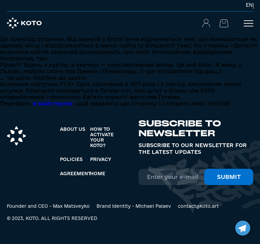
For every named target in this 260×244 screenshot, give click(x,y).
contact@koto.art (198, 206)
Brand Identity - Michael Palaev (133, 206)
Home (97, 173)
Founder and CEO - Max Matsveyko (48, 206)
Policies (71, 159)
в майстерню (52, 103)
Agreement (75, 173)
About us (72, 129)
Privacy (100, 159)
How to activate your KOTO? (102, 137)
